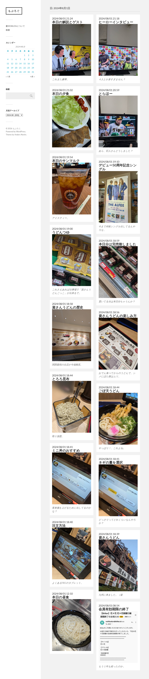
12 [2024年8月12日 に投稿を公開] (12, 63)
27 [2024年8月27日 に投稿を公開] (16, 72)
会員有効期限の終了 (114, 609)
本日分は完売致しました (117, 244)
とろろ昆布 (60, 379)
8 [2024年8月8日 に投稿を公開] (24, 59)
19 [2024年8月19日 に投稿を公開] (12, 68)
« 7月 (8, 77)
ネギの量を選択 (111, 462)
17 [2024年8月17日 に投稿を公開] (33, 63)
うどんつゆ (61, 232)
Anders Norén (20, 134)
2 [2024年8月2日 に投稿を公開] (28, 55)
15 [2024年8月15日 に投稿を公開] (24, 63)
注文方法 (58, 526)
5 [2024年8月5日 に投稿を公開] (12, 59)
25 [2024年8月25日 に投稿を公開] (8, 72)
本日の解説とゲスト (67, 22)
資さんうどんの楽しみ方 (118, 316)
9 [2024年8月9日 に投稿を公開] (28, 59)
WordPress (20, 131)
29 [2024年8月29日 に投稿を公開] (24, 72)
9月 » (32, 77)
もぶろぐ (14, 10)
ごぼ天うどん (109, 391)
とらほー (105, 94)
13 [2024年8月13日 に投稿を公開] (16, 63)
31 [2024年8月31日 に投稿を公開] (33, 72)
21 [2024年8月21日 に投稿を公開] (20, 68)
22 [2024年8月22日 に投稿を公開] (24, 68)
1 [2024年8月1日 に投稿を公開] (24, 55)
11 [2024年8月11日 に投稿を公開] (8, 63)
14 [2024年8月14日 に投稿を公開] (20, 63)
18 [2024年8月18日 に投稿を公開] (8, 68)
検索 (8, 30)
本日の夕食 (60, 94)
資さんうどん (109, 537)
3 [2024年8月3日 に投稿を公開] (32, 55)
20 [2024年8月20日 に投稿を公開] (16, 68)
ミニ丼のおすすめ (66, 450)
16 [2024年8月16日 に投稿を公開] (29, 63)
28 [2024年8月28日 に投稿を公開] (20, 72)
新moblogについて (15, 26)
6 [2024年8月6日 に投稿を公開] (16, 59)
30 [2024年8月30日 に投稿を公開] (29, 72)
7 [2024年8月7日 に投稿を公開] (20, 59)
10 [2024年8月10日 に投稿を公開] (33, 59)
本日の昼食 (60, 597)
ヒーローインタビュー (116, 22)
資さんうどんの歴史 (67, 307)
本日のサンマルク (66, 161)
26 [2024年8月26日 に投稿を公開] (12, 72)
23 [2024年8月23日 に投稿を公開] (29, 68)
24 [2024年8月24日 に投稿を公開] (33, 68)
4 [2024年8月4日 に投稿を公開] (7, 59)
